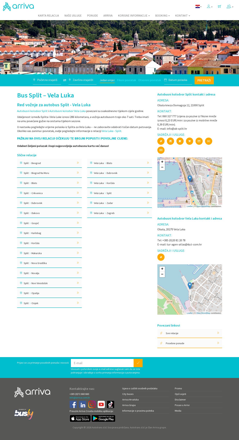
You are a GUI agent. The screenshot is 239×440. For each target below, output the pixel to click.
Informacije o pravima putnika (138, 410)
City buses (128, 394)
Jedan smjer (107, 80)
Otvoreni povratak (149, 80)
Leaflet (190, 206)
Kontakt (182, 15)
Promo (178, 388)
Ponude (92, 15)
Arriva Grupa (129, 405)
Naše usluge (73, 15)
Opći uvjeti (180, 394)
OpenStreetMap (203, 206)
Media (178, 410)
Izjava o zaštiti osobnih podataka (139, 388)
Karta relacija (48, 15)
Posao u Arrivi (182, 405)
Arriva (108, 15)
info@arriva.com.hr (80, 397)
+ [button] (162, 162)
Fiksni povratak (126, 80)
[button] (209, 5)
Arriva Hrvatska (130, 399)
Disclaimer (180, 399)
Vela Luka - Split (111, 131)
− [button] (162, 167)
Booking (162, 15)
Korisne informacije (134, 15)
